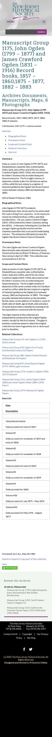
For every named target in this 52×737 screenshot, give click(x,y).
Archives (8, 586)
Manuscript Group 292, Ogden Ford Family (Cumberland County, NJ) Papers (22, 349)
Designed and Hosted (15, 662)
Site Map (31, 637)
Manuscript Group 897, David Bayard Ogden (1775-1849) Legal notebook (23, 365)
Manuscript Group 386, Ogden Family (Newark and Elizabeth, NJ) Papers (24, 357)
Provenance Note (16, 140)
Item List (12, 152)
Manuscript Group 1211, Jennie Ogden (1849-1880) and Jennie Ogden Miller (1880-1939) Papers (24, 382)
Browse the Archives (17, 580)
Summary (6, 131)
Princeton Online (38, 662)
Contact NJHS (10, 634)
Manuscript (20, 586)
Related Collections (17, 148)
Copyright (27, 634)
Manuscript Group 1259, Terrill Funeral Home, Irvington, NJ (25, 601)
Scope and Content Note (20, 144)
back (4, 564)
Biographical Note (17, 136)
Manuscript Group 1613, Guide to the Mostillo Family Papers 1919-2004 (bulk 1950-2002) (26, 610)
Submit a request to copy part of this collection (24, 559)
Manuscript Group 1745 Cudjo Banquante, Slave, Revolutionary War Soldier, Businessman (27, 593)
